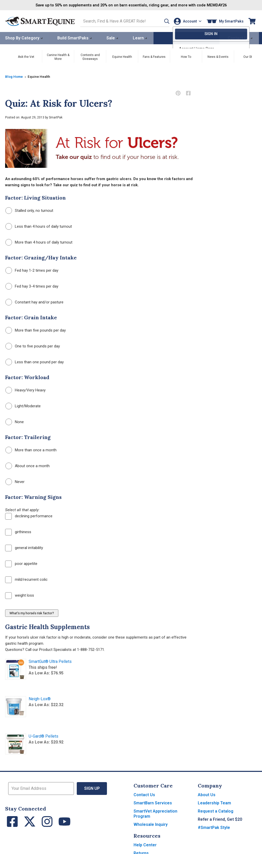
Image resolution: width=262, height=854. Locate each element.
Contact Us (144, 794)
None (14, 421)
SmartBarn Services (153, 802)
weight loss (19, 595)
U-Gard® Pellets (43, 735)
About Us (206, 794)
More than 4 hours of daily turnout (38, 242)
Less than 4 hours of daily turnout (38, 226)
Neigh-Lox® (40, 698)
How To (186, 56)
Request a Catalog (215, 810)
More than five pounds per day (35, 330)
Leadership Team (214, 802)
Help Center (145, 844)
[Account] (186, 20)
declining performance (28, 515)
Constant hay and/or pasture (34, 302)
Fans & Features (154, 56)
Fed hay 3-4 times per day (31, 286)
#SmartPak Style (214, 827)
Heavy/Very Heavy (25, 390)
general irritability (24, 547)
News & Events (218, 56)
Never (15, 481)
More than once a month (31, 449)
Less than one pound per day (34, 361)
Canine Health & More (58, 56)
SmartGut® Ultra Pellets (50, 661)
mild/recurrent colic (26, 579)
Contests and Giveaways (90, 56)
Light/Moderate (23, 405)
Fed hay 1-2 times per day (31, 270)
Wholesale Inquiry (151, 824)
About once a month (27, 465)
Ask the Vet (26, 56)
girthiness (18, 531)
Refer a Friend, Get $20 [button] (220, 818)
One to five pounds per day (32, 346)
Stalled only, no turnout (29, 210)
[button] (160, 21)
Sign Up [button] (92, 787)
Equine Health (122, 56)
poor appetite (21, 563)
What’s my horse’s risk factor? (31, 613)
